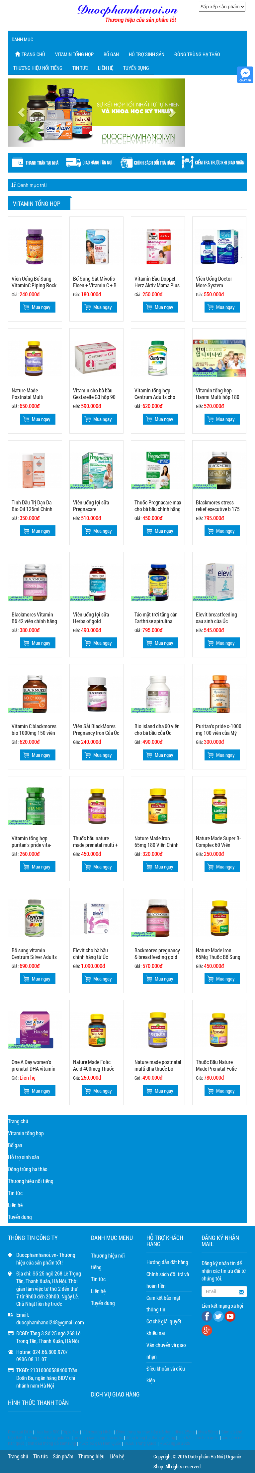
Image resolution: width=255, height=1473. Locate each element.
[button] (21, 112)
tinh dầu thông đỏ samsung (52, 1443)
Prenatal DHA (20, 1432)
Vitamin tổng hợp (74, 54)
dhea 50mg (208, 1432)
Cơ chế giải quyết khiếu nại (163, 1327)
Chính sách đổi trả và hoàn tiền (167, 1280)
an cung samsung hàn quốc (98, 1437)
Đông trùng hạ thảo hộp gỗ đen (143, 1432)
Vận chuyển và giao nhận (166, 1350)
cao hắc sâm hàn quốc (198, 1437)
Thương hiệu (91, 1456)
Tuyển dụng (136, 68)
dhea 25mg (185, 1432)
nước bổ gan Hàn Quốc (100, 1443)
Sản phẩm (63, 1456)
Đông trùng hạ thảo (197, 54)
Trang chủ (29, 54)
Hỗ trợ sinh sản (146, 54)
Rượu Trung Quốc (140, 1443)
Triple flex (70, 1432)
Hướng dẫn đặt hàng (167, 1262)
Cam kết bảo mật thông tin (163, 1303)
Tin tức (80, 68)
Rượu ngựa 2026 (175, 1443)
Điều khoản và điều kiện (165, 1374)
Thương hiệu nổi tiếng (37, 68)
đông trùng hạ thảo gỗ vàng (150, 1437)
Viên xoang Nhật (97, 1432)
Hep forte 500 (48, 1432)
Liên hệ (105, 68)
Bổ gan (111, 54)
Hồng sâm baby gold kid (49, 1437)
